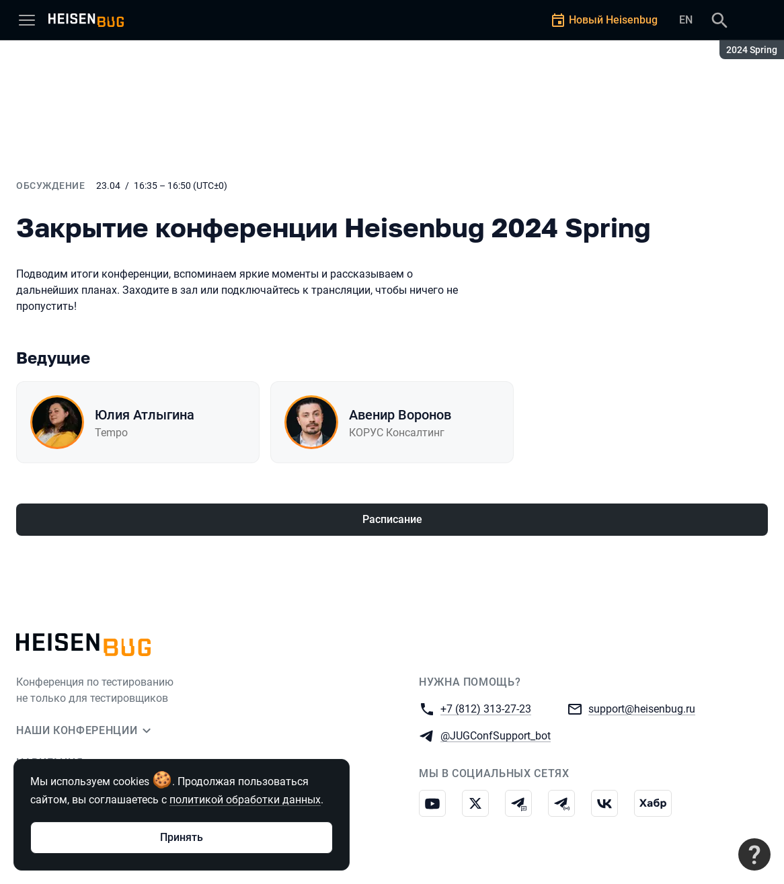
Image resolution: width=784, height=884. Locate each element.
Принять (181, 837)
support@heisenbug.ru (641, 708)
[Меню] (26, 20)
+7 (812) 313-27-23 (485, 708)
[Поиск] (719, 20)
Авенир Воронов (400, 415)
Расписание (392, 519)
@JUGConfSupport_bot (495, 735)
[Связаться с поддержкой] (754, 854)
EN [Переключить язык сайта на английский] (686, 19)
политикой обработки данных (245, 799)
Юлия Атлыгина (144, 415)
